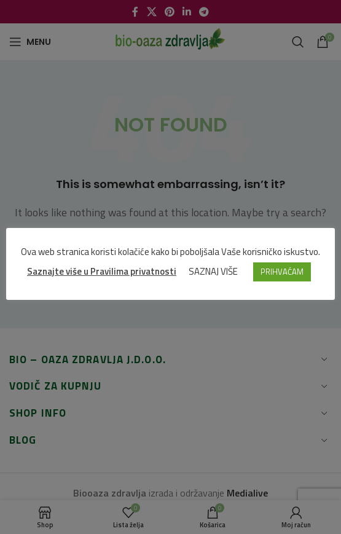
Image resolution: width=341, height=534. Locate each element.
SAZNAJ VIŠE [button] (213, 271)
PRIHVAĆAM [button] (282, 271)
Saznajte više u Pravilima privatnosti (101, 271)
